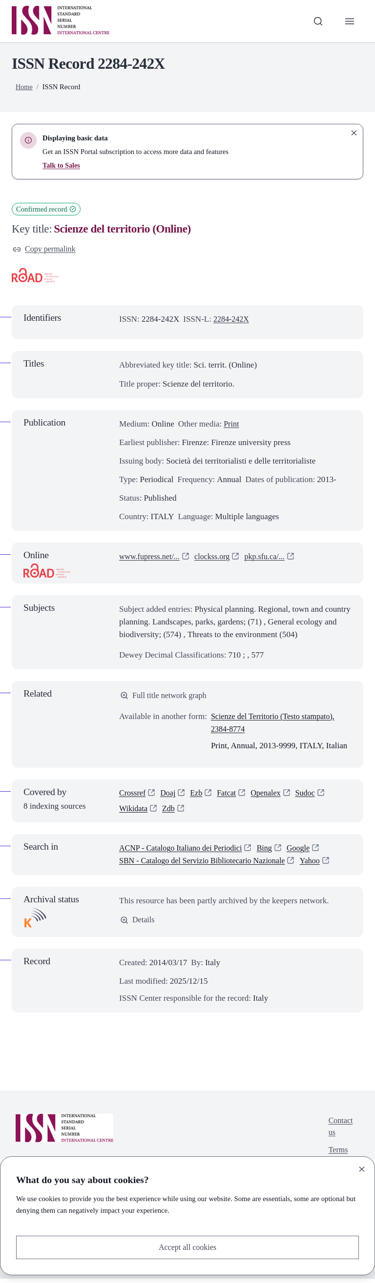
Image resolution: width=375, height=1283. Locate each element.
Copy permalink (46, 249)
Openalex (271, 795)
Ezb (199, 795)
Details (138, 924)
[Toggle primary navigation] (349, 21)
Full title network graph (165, 696)
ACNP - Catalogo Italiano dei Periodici (184, 851)
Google (307, 851)
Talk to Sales (61, 165)
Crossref (133, 795)
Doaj (170, 795)
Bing (273, 851)
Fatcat (230, 795)
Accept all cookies (187, 1246)
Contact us (340, 1131)
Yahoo (321, 864)
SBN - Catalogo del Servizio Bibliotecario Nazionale (207, 864)
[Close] (362, 1168)
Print (232, 424)
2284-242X (232, 320)
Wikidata (134, 811)
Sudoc (312, 795)
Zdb (170, 811)
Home (24, 87)
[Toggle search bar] (317, 21)
